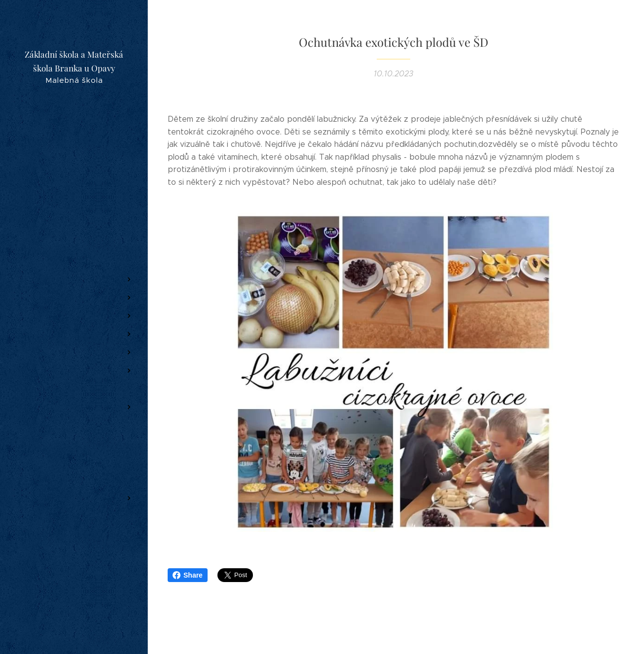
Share (188, 575)
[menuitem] (74, 213)
